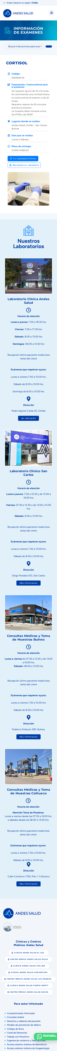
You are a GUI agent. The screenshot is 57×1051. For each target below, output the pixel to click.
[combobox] (25, 46)
